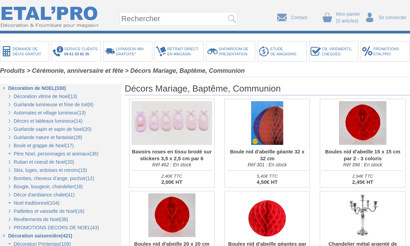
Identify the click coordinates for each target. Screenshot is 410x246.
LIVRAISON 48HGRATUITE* (130, 51)
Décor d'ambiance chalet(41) (44, 194)
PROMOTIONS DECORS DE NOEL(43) (56, 227)
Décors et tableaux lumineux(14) (48, 121)
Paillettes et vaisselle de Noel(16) (49, 211)
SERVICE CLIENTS (82, 51)
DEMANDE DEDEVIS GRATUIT (27, 51)
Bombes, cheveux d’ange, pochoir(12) (54, 178)
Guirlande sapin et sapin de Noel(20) (53, 129)
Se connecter (393, 17)
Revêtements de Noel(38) (41, 219)
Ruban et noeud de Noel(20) (44, 162)
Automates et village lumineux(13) (50, 112)
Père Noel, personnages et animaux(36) (56, 153)
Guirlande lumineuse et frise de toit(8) (53, 104)
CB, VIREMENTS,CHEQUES (337, 51)
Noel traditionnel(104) (36, 203)
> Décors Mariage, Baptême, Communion (185, 70)
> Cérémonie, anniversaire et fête (75, 70)
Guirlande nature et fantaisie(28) (48, 137)
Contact (299, 17)
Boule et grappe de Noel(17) (44, 145)
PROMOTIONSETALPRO (386, 51)
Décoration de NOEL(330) (37, 88)
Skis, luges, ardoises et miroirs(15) (50, 170)
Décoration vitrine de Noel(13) (45, 96)
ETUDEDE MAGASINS (283, 51)
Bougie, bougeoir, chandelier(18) (48, 186)
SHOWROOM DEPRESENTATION (233, 51)
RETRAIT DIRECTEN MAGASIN (182, 51)
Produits (12, 70)
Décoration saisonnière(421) (40, 235)
